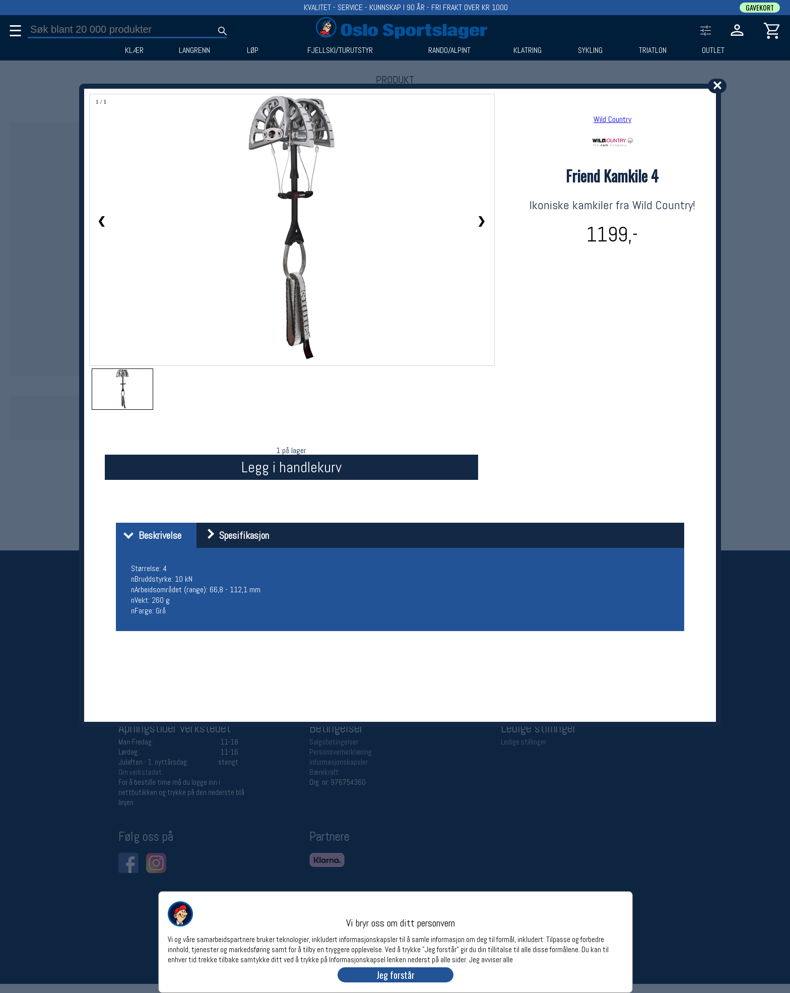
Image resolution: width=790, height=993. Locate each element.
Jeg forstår (395, 974)
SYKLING (590, 50)
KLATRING (527, 50)
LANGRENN (194, 50)
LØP (252, 50)
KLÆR (134, 50)
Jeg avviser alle (491, 959)
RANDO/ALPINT (449, 50)
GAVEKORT (760, 8)
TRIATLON (653, 50)
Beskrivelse (149, 535)
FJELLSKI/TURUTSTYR (340, 50)
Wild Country (612, 119)
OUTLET (713, 50)
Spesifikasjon (234, 535)
